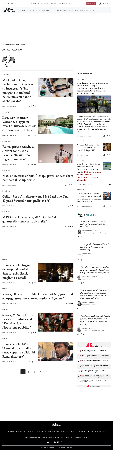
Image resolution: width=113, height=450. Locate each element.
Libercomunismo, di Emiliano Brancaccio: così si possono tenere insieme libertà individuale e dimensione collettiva (93, 294)
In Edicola (33, 3)
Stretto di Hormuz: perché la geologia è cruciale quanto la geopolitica (93, 224)
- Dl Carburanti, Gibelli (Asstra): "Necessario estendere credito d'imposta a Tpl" (92, 371)
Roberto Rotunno (84, 206)
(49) (34, 135)
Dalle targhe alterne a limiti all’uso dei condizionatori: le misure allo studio (89, 176)
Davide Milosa (83, 155)
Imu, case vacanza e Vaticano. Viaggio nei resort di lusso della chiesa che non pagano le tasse (19, 123)
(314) (71, 185)
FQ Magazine (53, 3)
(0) (34, 106)
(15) (71, 304)
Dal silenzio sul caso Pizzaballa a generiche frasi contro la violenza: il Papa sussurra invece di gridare (94, 270)
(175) (34, 362)
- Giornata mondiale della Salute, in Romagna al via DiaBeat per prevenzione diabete (93, 366)
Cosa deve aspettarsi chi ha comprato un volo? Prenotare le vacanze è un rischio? (88, 167)
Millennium (44, 3)
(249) (70, 206)
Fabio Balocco (88, 328)
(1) (82, 308)
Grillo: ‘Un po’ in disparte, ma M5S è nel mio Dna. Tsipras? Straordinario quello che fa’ (35, 198)
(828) (70, 227)
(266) (33, 164)
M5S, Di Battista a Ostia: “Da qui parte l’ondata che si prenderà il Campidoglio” (37, 177)
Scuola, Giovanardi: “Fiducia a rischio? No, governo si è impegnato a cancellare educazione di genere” (37, 296)
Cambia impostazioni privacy (49, 431)
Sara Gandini (88, 302)
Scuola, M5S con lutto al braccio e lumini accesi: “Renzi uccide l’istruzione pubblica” (18, 321)
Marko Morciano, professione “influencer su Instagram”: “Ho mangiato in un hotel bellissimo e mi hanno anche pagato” (17, 90)
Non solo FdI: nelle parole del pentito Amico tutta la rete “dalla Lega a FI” (88, 147)
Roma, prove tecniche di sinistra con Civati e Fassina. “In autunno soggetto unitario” (18, 152)
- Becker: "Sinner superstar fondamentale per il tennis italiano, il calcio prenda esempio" (92, 351)
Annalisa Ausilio (9, 106)
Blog (39, 3)
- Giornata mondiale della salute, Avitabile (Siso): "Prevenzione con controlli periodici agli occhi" (93, 376)
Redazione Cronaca (85, 184)
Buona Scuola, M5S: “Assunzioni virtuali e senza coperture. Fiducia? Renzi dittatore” (18, 350)
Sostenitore (87, 254)
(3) (82, 283)
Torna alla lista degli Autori (13, 44)
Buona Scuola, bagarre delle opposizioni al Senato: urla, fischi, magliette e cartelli (17, 271)
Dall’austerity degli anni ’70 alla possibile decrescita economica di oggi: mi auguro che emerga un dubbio (95, 319)
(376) (33, 333)
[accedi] (103, 4)
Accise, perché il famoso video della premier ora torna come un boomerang (95, 247)
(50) (34, 283)
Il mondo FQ (66, 3)
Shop (59, 3)
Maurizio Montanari (90, 277)
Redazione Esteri (84, 136)
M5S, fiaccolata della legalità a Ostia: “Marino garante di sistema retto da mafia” (32, 219)
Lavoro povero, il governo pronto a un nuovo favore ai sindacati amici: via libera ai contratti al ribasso (89, 197)
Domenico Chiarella (90, 231)
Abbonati (91, 4)
